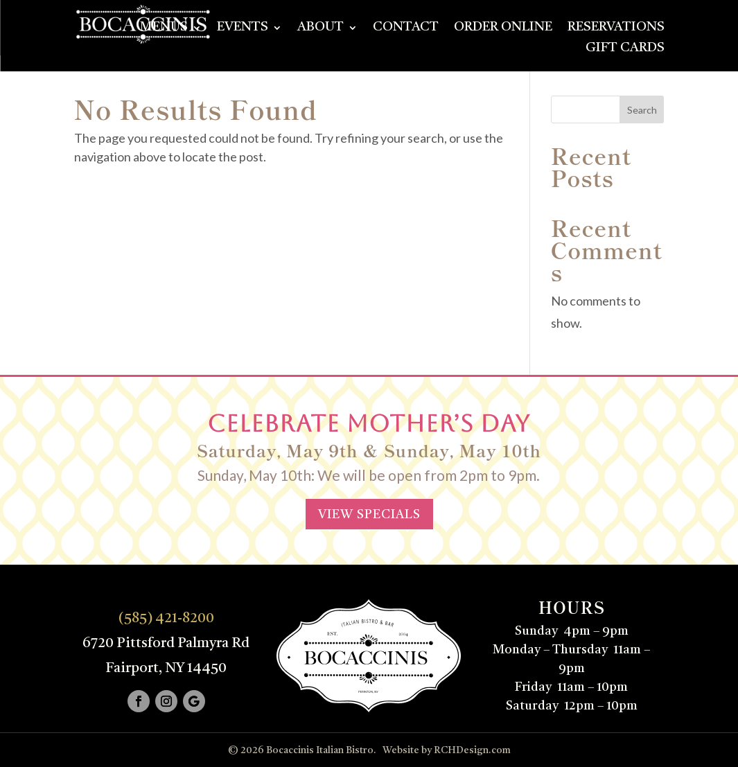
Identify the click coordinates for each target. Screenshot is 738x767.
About (320, 28)
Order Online (503, 28)
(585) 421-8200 (166, 619)
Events (242, 28)
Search (642, 110)
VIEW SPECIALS (369, 515)
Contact (406, 28)
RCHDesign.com (472, 750)
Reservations (616, 28)
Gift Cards (625, 49)
